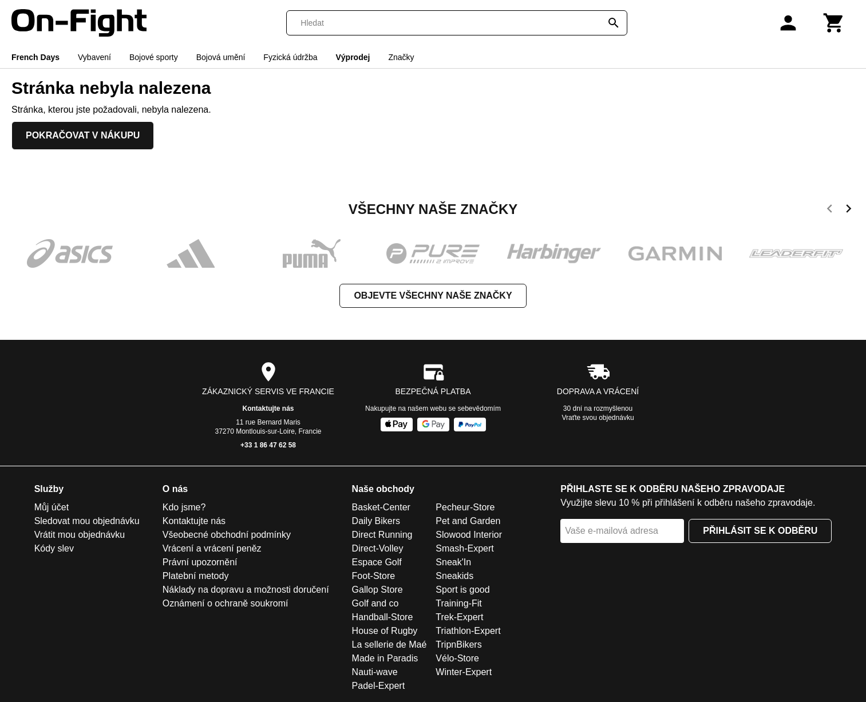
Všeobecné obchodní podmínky (227, 535)
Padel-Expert (378, 686)
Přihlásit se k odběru (760, 531)
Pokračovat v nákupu (83, 135)
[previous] (829, 210)
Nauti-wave (375, 672)
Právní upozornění (200, 562)
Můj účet (51, 507)
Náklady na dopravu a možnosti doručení (246, 589)
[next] (848, 210)
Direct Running (382, 535)
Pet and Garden (468, 521)
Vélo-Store (457, 658)
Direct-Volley (378, 548)
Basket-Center (381, 507)
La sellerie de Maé (389, 644)
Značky (401, 57)
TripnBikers (458, 644)
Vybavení (94, 57)
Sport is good (462, 589)
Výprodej (353, 57)
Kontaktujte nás (268, 408)
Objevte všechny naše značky (433, 295)
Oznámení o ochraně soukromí (225, 603)
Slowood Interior (469, 535)
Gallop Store (377, 589)
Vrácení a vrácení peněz (212, 548)
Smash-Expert (464, 548)
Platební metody (196, 576)
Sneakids (454, 576)
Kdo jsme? (184, 507)
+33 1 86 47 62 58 (268, 445)
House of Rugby (385, 631)
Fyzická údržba (290, 57)
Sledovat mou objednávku (87, 521)
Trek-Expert (459, 617)
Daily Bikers (376, 521)
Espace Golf (377, 562)
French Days (35, 57)
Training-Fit (458, 603)
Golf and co (375, 603)
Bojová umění (221, 57)
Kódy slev (54, 548)
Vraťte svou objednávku (597, 418)
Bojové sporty (153, 57)
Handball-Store (382, 617)
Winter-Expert (464, 672)
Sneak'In (453, 562)
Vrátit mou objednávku (79, 535)
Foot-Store (374, 576)
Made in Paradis (385, 658)
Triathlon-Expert (468, 631)
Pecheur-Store (465, 507)
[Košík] (833, 22)
